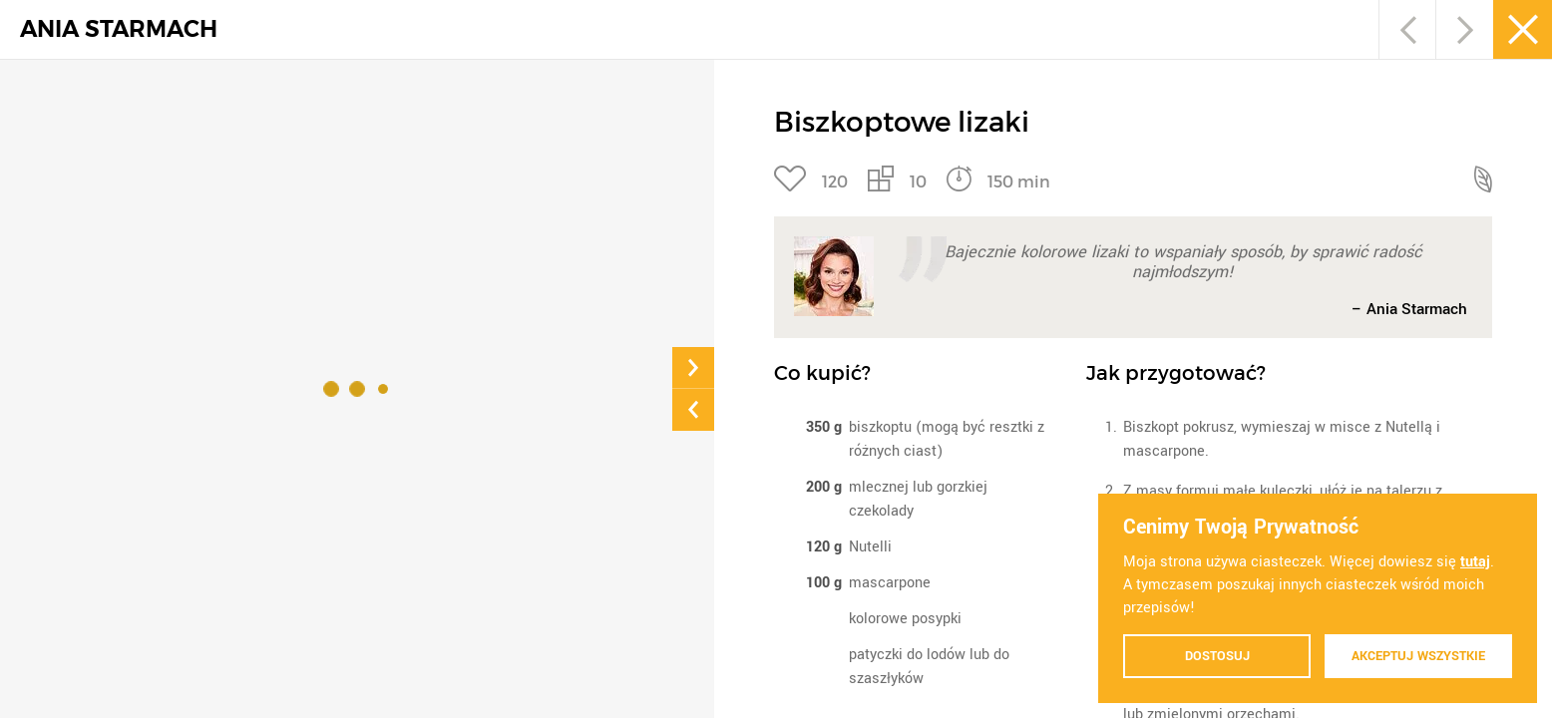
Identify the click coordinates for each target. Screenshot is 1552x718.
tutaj (1475, 561)
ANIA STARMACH (118, 29)
